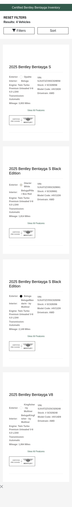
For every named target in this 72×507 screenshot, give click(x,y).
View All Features (36, 110)
